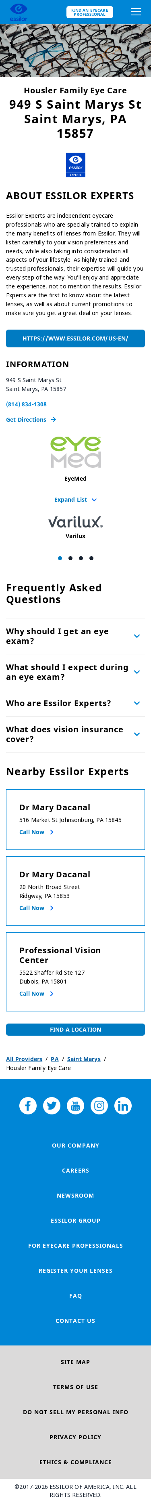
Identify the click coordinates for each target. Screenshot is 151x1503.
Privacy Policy (75, 1437)
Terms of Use (75, 1387)
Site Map (75, 1362)
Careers (75, 1170)
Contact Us (75, 1320)
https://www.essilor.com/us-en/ (75, 338)
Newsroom (75, 1195)
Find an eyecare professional (89, 12)
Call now (31, 832)
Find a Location (75, 1029)
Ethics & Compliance (75, 1462)
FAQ (75, 1295)
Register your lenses (76, 1270)
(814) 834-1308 (26, 404)
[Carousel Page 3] (81, 558)
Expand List (75, 499)
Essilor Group (76, 1220)
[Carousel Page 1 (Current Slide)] (60, 558)
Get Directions (31, 419)
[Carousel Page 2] (70, 558)
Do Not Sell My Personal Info (75, 1412)
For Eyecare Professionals (75, 1245)
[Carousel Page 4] (91, 558)
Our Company (75, 1145)
